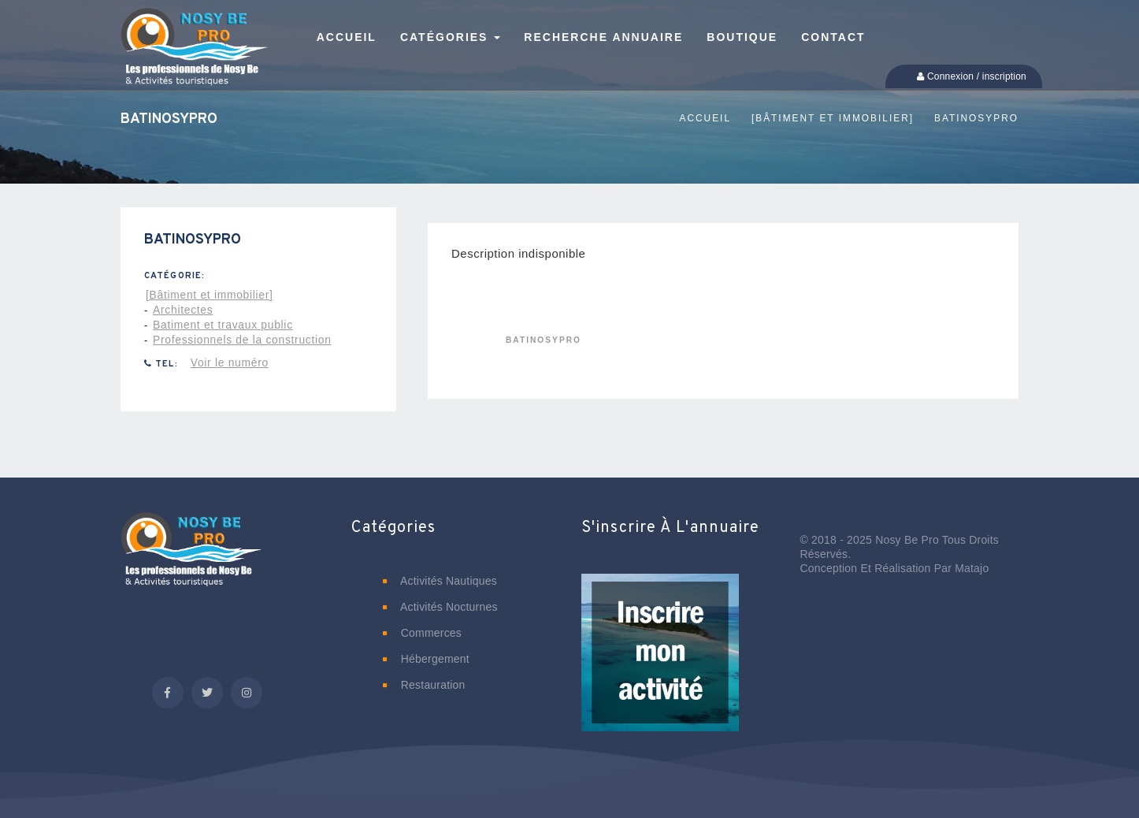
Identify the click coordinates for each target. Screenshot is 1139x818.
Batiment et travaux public (223, 324)
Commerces (422, 633)
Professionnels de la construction (242, 339)
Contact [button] (833, 37)
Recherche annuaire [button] (603, 37)
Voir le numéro (230, 362)
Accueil (705, 118)
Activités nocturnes (440, 606)
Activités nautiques (440, 580)
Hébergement (426, 659)
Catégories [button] (450, 37)
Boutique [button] (742, 37)
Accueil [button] (347, 37)
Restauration (424, 685)
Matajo (972, 568)
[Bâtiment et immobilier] (832, 118)
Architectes (183, 309)
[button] (660, 663)
